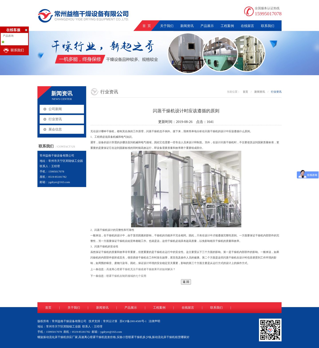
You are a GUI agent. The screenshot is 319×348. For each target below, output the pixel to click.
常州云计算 (110, 321)
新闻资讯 (187, 26)
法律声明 (154, 321)
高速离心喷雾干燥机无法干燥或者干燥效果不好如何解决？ (140, 269)
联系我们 (267, 26)
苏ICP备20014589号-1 (133, 321)
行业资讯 (55, 119)
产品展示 (207, 26)
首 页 (146, 26)
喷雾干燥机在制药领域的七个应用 (126, 275)
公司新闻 (55, 109)
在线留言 (247, 26)
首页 (245, 91)
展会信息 (55, 129)
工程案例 (227, 26)
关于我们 (166, 26)
